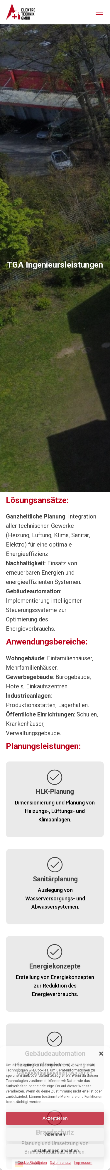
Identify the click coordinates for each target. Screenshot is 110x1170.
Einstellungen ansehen (55, 1150)
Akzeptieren (55, 1118)
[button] (101, 1054)
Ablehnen (55, 1134)
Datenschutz (60, 1163)
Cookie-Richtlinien (32, 1163)
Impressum (83, 1163)
